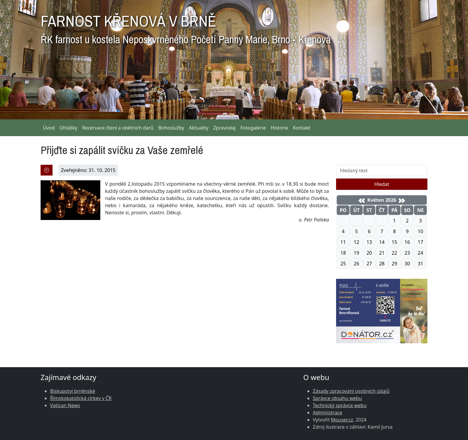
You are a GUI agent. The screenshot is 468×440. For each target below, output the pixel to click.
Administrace (327, 412)
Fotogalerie (253, 127)
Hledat (381, 184)
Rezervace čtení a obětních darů (117, 127)
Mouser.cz (342, 419)
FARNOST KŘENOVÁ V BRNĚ (186, 27)
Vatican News (65, 405)
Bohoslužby (171, 127)
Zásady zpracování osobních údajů (351, 391)
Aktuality (199, 127)
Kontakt (302, 127)
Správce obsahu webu (337, 398)
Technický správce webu (340, 405)
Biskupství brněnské (72, 391)
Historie (279, 127)
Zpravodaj (224, 127)
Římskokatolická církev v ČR (81, 398)
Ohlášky (68, 127)
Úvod (49, 127)
